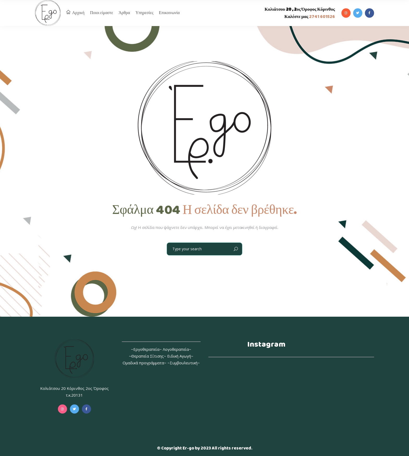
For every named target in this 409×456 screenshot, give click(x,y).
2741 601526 (321, 16)
